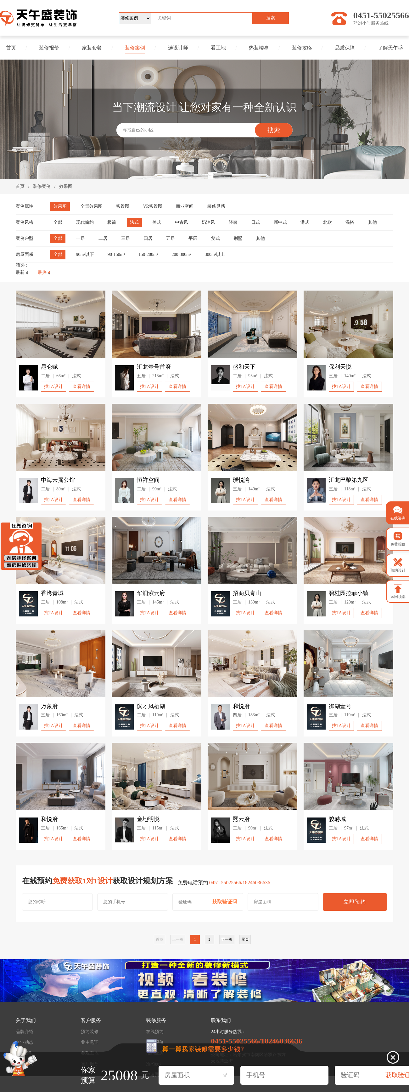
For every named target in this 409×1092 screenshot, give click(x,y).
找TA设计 (53, 386)
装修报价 (49, 47)
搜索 (270, 17)
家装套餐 (92, 47)
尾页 (245, 939)
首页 (11, 47)
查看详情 (81, 386)
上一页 (177, 939)
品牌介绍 (24, 1031)
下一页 (227, 939)
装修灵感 (216, 206)
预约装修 (89, 1031)
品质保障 (345, 47)
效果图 (65, 186)
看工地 (218, 47)
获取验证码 (224, 901)
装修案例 (135, 47)
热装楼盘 (259, 47)
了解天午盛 (390, 47)
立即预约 (355, 901)
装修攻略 (302, 47)
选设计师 (178, 47)
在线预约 (155, 1031)
